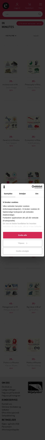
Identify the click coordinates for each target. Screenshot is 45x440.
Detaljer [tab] (22, 194)
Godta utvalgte (22, 251)
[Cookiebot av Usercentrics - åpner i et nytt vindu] (32, 186)
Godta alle (22, 235)
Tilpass (22, 243)
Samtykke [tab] (8, 194)
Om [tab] (36, 194)
